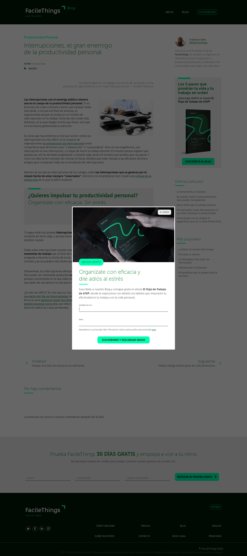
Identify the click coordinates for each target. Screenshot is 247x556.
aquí (154, 331)
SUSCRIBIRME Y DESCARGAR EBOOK (123, 341)
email (81, 321)
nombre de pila (85, 307)
